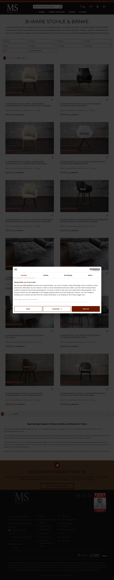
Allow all (86, 309)
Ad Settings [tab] (68, 275)
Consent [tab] (24, 275)
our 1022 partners (26, 285)
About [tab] (90, 275)
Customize (57, 309)
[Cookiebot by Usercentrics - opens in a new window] (91, 269)
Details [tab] (45, 275)
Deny (28, 309)
